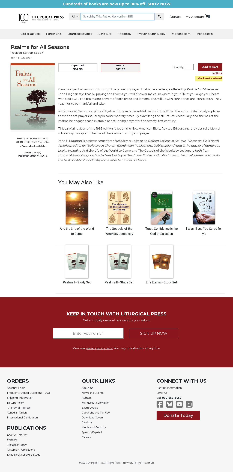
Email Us (162, 392)
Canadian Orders (17, 412)
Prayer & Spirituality (151, 34)
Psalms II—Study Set (119, 282)
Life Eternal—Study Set (161, 282)
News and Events (92, 392)
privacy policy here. (99, 348)
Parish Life (53, 34)
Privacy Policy (132, 462)
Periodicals (205, 34)
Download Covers (92, 417)
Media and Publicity (94, 427)
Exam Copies (90, 407)
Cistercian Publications (21, 449)
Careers (86, 437)
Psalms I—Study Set (77, 282)
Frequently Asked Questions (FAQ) (28, 392)
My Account (195, 17)
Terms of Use (147, 462)
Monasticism (181, 34)
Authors (86, 397)
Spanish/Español (92, 432)
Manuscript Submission (96, 402)
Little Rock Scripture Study (23, 454)
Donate (175, 17)
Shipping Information (20, 397)
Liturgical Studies (79, 34)
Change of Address (19, 407)
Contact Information (169, 387)
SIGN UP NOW (153, 333)
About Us (87, 387)
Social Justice (30, 34)
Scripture (104, 34)
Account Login (16, 387)
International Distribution (22, 417)
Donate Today (178, 415)
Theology (124, 34)
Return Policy (15, 402)
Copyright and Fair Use (96, 412)
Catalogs (87, 422)
